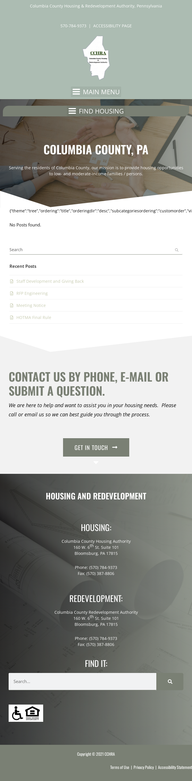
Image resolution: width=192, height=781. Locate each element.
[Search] (169, 681)
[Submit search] (176, 250)
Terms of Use (119, 767)
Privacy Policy (144, 767)
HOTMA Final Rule (33, 317)
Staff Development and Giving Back (50, 281)
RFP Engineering (32, 293)
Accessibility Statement (175, 767)
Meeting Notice (31, 305)
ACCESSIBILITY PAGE (112, 25)
